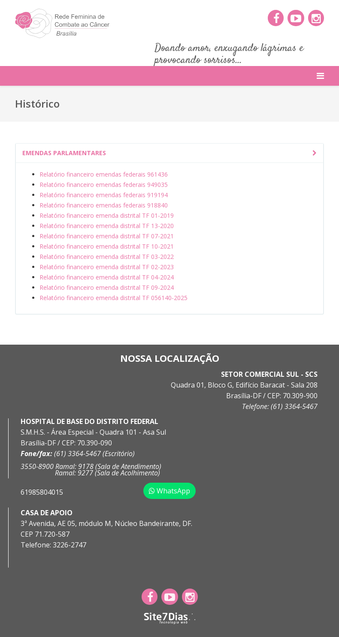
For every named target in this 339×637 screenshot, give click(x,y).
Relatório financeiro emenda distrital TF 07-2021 (106, 236)
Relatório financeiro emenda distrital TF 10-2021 (106, 246)
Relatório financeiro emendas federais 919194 (103, 195)
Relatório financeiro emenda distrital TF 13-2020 (106, 226)
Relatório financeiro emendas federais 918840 (103, 205)
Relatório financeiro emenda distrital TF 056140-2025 (113, 298)
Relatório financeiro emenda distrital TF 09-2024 (106, 287)
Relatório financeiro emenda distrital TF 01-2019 (106, 215)
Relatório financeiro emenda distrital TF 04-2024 (106, 277)
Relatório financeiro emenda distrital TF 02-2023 (106, 267)
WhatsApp (169, 491)
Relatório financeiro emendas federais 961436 (103, 174)
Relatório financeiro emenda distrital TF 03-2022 (106, 256)
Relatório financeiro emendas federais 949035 (103, 184)
